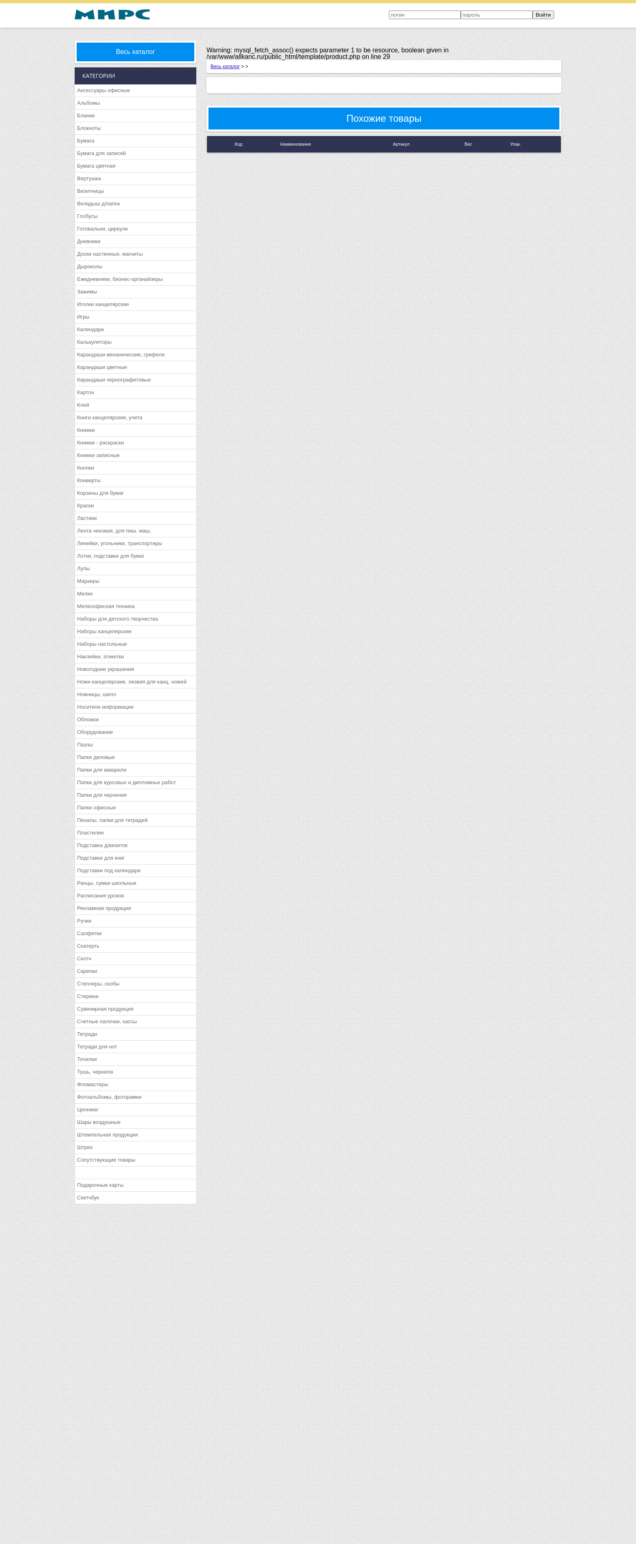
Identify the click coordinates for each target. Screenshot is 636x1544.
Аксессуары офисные (103, 90)
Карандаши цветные (102, 367)
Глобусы (87, 216)
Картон (85, 392)
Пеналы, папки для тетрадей (112, 820)
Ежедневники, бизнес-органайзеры (120, 279)
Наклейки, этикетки (100, 656)
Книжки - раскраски (100, 443)
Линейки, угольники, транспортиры (119, 543)
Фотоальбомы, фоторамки (109, 1097)
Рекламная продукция (104, 908)
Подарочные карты (100, 1185)
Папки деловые (96, 757)
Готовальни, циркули (102, 229)
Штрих (85, 1147)
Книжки (86, 430)
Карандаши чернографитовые (114, 380)
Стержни (88, 996)
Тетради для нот (97, 1047)
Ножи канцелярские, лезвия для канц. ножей (132, 682)
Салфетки (89, 933)
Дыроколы (89, 266)
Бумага (85, 141)
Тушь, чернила (95, 1072)
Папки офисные (96, 807)
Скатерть (88, 946)
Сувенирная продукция (105, 1009)
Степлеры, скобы (98, 984)
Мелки (84, 594)
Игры (83, 317)
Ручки (84, 921)
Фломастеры (92, 1084)
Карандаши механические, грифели (121, 354)
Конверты (89, 480)
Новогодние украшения (105, 669)
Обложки (88, 719)
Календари (90, 329)
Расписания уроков (100, 896)
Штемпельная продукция (107, 1135)
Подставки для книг (101, 858)
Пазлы (85, 745)
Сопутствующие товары (106, 1160)
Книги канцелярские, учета (109, 417)
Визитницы (90, 191)
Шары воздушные (98, 1122)
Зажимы (87, 292)
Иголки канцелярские (103, 304)
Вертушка (89, 178)
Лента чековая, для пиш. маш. (114, 531)
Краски (85, 505)
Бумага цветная (96, 166)
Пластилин (90, 833)
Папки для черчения (102, 795)
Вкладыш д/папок (98, 204)
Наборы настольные (102, 644)
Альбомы (88, 103)
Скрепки (87, 971)
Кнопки (85, 468)
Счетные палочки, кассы (107, 1021)
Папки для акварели (102, 770)
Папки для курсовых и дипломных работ (126, 782)
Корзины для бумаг (100, 493)
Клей (83, 405)
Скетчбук (88, 1198)
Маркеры (88, 581)
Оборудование (95, 732)
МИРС (112, 14)
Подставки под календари (109, 870)
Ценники (87, 1109)
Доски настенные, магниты (110, 254)
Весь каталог (135, 51)
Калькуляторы (94, 342)
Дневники (89, 241)
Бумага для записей (101, 153)
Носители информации (105, 707)
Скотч (84, 958)
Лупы (83, 568)
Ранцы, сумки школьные (106, 883)
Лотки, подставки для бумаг (110, 556)
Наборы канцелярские (104, 631)
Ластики (87, 518)
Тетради (87, 1034)
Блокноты (89, 128)
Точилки (87, 1059)
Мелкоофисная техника (106, 606)
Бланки (86, 115)
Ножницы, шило (96, 694)
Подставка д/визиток (102, 845)
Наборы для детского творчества (117, 619)
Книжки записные (98, 455)
